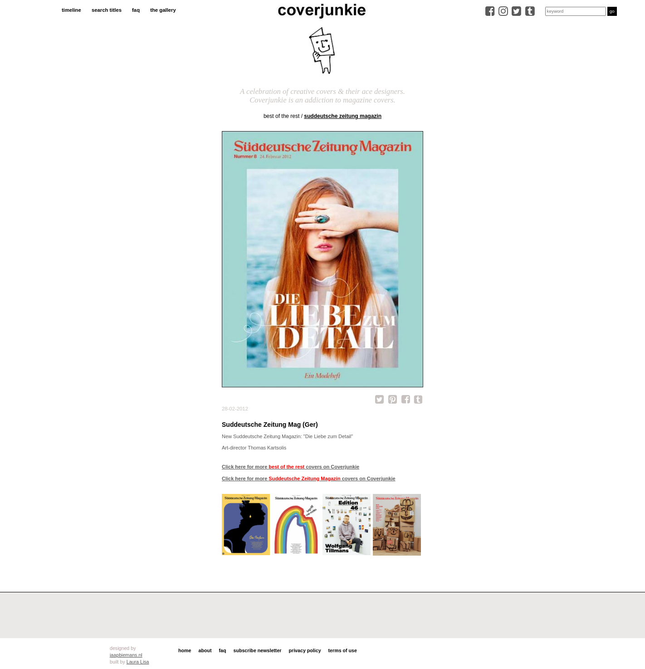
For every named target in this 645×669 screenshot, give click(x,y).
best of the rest (281, 116)
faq (136, 10)
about (204, 650)
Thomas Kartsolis (267, 447)
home (184, 650)
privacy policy (304, 650)
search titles (107, 10)
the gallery (163, 10)
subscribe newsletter (257, 650)
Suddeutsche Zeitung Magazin (342, 116)
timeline (71, 10)
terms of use (342, 650)
